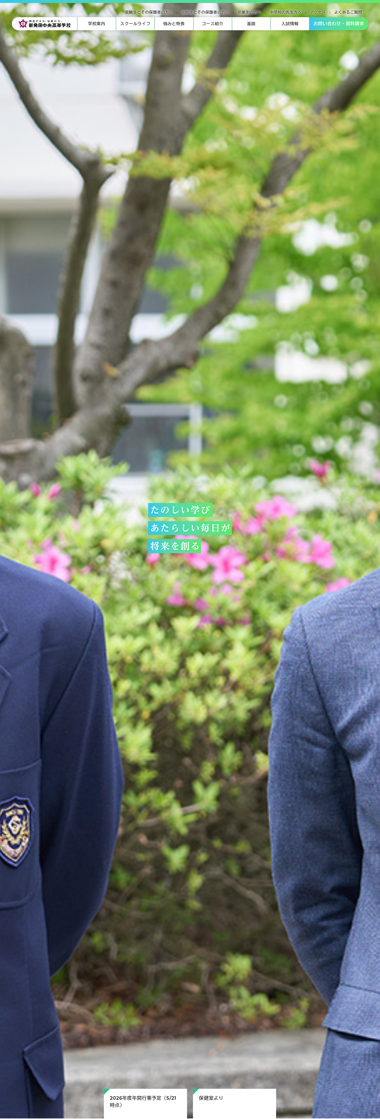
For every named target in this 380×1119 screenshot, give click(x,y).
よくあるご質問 (348, 12)
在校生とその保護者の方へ (205, 12)
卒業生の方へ (250, 12)
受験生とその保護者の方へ (149, 12)
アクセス (318, 12)
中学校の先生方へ (286, 12)
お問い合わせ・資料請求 (339, 23)
